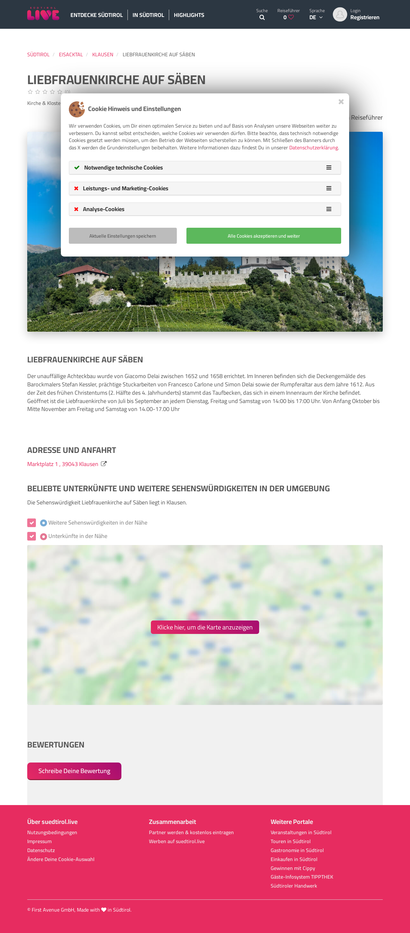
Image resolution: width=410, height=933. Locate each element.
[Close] (341, 102)
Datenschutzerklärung (313, 147)
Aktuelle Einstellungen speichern (122, 236)
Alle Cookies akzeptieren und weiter (264, 236)
